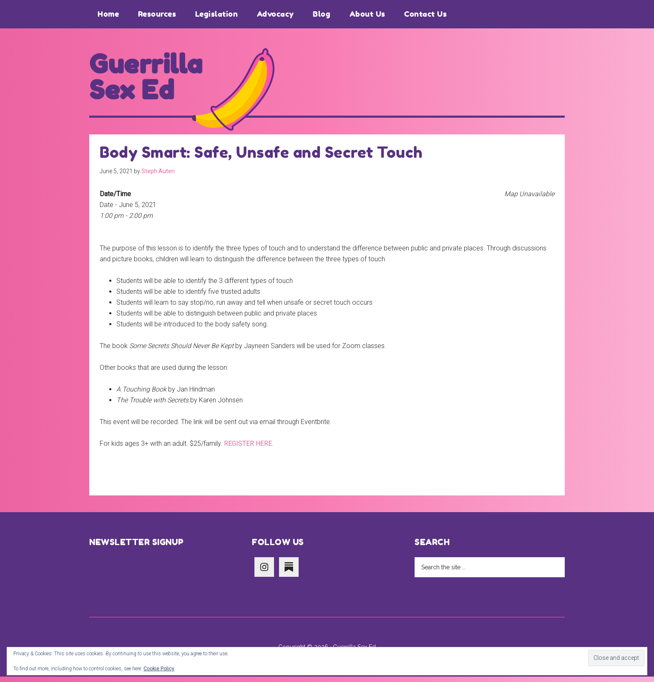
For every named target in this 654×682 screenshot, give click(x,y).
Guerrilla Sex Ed (151, 80)
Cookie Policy (158, 669)
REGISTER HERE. (248, 449)
